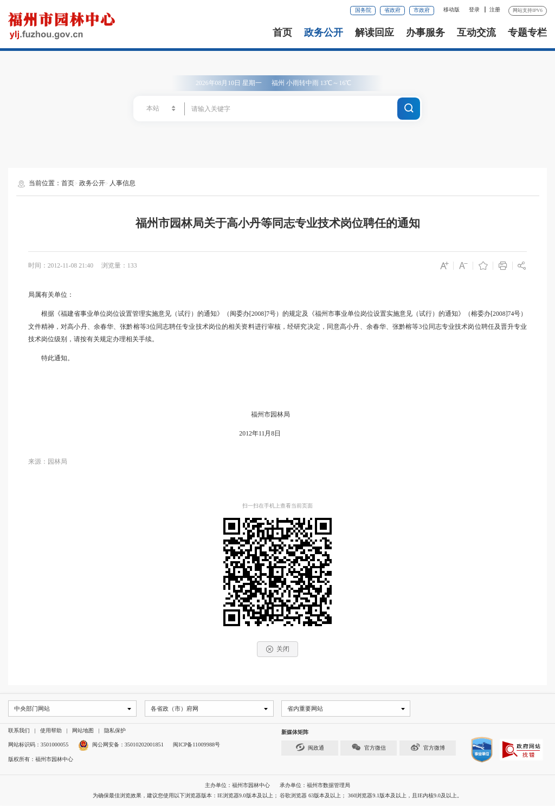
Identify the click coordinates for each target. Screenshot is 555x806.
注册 (494, 9)
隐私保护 (115, 731)
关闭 (278, 649)
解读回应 (374, 32)
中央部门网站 (31, 709)
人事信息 (122, 183)
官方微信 (368, 747)
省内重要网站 (304, 709)
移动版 (451, 9)
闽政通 (310, 747)
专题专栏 (527, 32)
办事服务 (425, 32)
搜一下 (409, 107)
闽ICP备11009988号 (196, 745)
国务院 (363, 10)
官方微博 (427, 747)
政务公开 (323, 32)
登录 (474, 9)
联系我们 (19, 731)
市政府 (422, 10)
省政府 (392, 10)
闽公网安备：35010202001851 (128, 745)
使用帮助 (51, 731)
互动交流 (476, 32)
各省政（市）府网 (173, 709)
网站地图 (83, 731)
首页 (282, 32)
